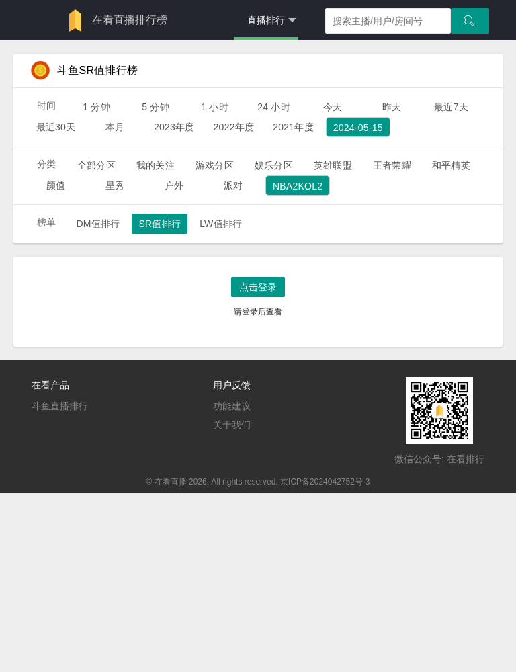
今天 (332, 106)
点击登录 (258, 287)
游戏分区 (215, 165)
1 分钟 (96, 106)
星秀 (114, 185)
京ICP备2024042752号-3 (325, 482)
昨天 (391, 106)
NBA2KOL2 (297, 186)
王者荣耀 (392, 165)
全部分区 (96, 165)
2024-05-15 (358, 127)
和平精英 (451, 165)
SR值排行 (159, 223)
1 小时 (214, 106)
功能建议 (232, 406)
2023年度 (174, 127)
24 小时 (273, 106)
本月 (114, 127)
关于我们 (232, 424)
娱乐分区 (274, 165)
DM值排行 (98, 223)
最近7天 (451, 106)
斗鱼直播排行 (60, 406)
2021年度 (293, 127)
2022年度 (234, 127)
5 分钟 (155, 106)
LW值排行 (221, 223)
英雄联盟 (333, 165)
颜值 (55, 185)
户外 (174, 185)
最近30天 (56, 127)
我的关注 (155, 165)
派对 (233, 185)
